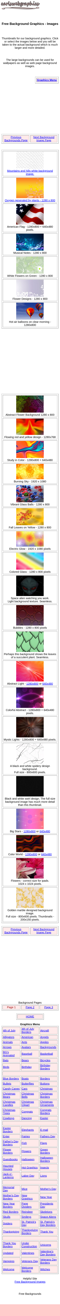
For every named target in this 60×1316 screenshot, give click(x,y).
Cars (24, 1088)
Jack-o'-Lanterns (8, 1176)
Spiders (7, 1223)
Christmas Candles (9, 1103)
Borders (45, 1078)
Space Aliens (48, 1216)
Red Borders (10, 1211)
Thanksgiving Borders (30, 1232)
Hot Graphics (30, 1167)
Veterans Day (30, 1261)
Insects (44, 1167)
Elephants (28, 1129)
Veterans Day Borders (48, 1261)
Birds (6, 1066)
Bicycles (45, 1060)
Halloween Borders (46, 1159)
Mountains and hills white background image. (30, 170)
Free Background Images (30, 1281)
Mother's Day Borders (11, 1197)
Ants (24, 1042)
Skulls (6, 1216)
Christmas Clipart (28, 1103)
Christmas (46, 1088)
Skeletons (46, 1211)
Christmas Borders (46, 1095)
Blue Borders (11, 1078)
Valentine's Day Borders (47, 1253)
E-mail (44, 1129)
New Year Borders (9, 1205)
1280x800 (32, 683)
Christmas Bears (9, 1095)
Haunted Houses (8, 1167)
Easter (44, 1118)
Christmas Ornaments (47, 1103)
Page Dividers (26, 1205)
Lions (43, 1175)
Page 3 (48, 1007)
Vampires (8, 1261)
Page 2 (30, 1007)
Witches (45, 1269)
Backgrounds (48, 1047)
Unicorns (45, 1244)
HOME (30, 1016)
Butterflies (28, 1083)
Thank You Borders (9, 1245)
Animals (8, 1042)
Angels (44, 1037)
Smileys (26, 1216)
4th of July (9, 1030)
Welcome (8, 1269)
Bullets (7, 1083)
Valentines (28, 1252)
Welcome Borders (27, 1269)
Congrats (27, 1111)
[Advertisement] (30, 109)
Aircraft (44, 1030)
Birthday (27, 1066)
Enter (6, 1136)
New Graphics (27, 1197)
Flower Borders (8, 1151)
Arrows (7, 1047)
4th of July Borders (28, 1030)
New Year (46, 1197)
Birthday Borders (45, 1067)
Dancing (27, 1118)
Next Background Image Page (43, 139)
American (27, 1037)
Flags (43, 1143)
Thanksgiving (11, 1231)
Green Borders (45, 1151)
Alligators (8, 1037)
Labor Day (28, 1175)
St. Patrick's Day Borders (47, 1223)
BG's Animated (9, 1054)
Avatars (26, 1047)
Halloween (28, 1159)
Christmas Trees (9, 1111)
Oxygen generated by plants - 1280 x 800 (30, 199)
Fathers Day (47, 1136)
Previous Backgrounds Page (16, 139)
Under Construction (29, 1245)
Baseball (27, 1053)
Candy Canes (11, 1088)
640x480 (47, 683)
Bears (25, 1060)
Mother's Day (48, 1188)
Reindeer (27, 1211)
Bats (6, 1060)
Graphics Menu (47, 80)
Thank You (46, 1231)
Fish (24, 1143)
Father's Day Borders (11, 1143)
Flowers (26, 1151)
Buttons (45, 1083)
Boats (25, 1078)
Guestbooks (10, 1159)
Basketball (46, 1053)
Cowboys (8, 1118)
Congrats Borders (45, 1111)
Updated (8, 1252)
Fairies (26, 1136)
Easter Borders (8, 1130)
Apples (44, 1042)
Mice (24, 1188)
